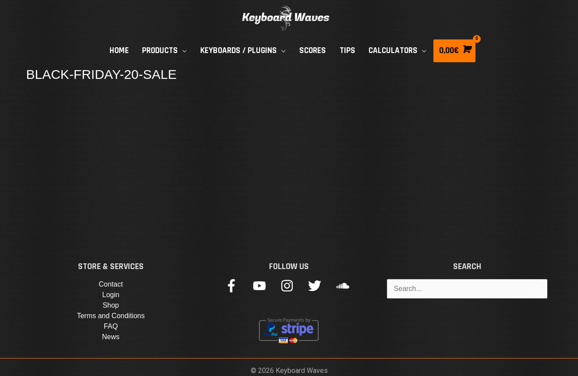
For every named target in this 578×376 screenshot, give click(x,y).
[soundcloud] (344, 285)
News (111, 337)
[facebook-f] (238, 285)
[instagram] (293, 285)
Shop (111, 305)
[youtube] (266, 285)
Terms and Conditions (111, 315)
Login (110, 294)
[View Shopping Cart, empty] (454, 50)
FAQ (111, 326)
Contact (111, 284)
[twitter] (321, 285)
